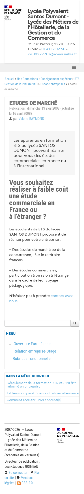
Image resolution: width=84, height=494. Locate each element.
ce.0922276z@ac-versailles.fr (52, 54)
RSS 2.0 (25, 483)
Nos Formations (27, 79)
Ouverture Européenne (32, 343)
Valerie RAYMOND (31, 119)
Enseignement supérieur (56, 79)
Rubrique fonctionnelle (32, 358)
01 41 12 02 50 (53, 49)
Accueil (9, 79)
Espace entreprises (53, 84)
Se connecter (16, 472)
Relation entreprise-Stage (35, 351)
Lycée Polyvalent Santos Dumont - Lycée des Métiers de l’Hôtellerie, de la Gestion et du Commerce (53, 24)
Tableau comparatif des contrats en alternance (43, 393)
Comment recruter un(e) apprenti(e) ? (35, 400)
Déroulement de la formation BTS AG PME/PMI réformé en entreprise (42, 384)
